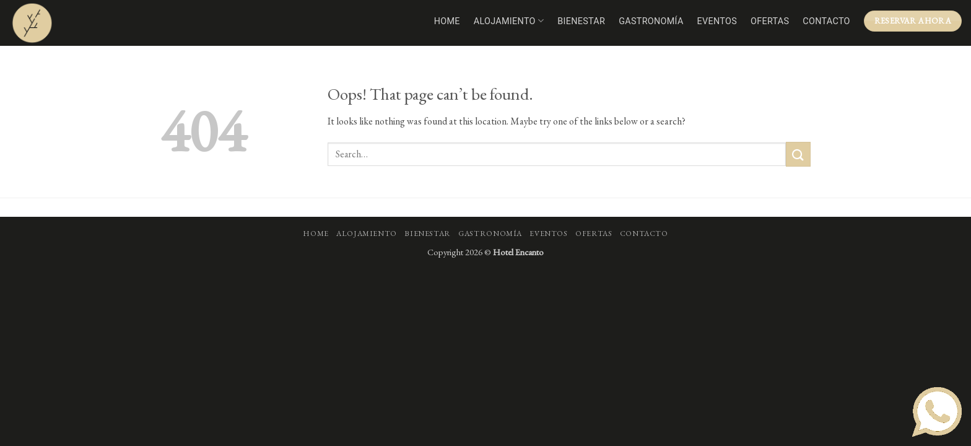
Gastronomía (651, 21)
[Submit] (798, 154)
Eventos (717, 21)
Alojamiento (509, 21)
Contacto (826, 21)
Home (447, 21)
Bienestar (581, 21)
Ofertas (770, 21)
